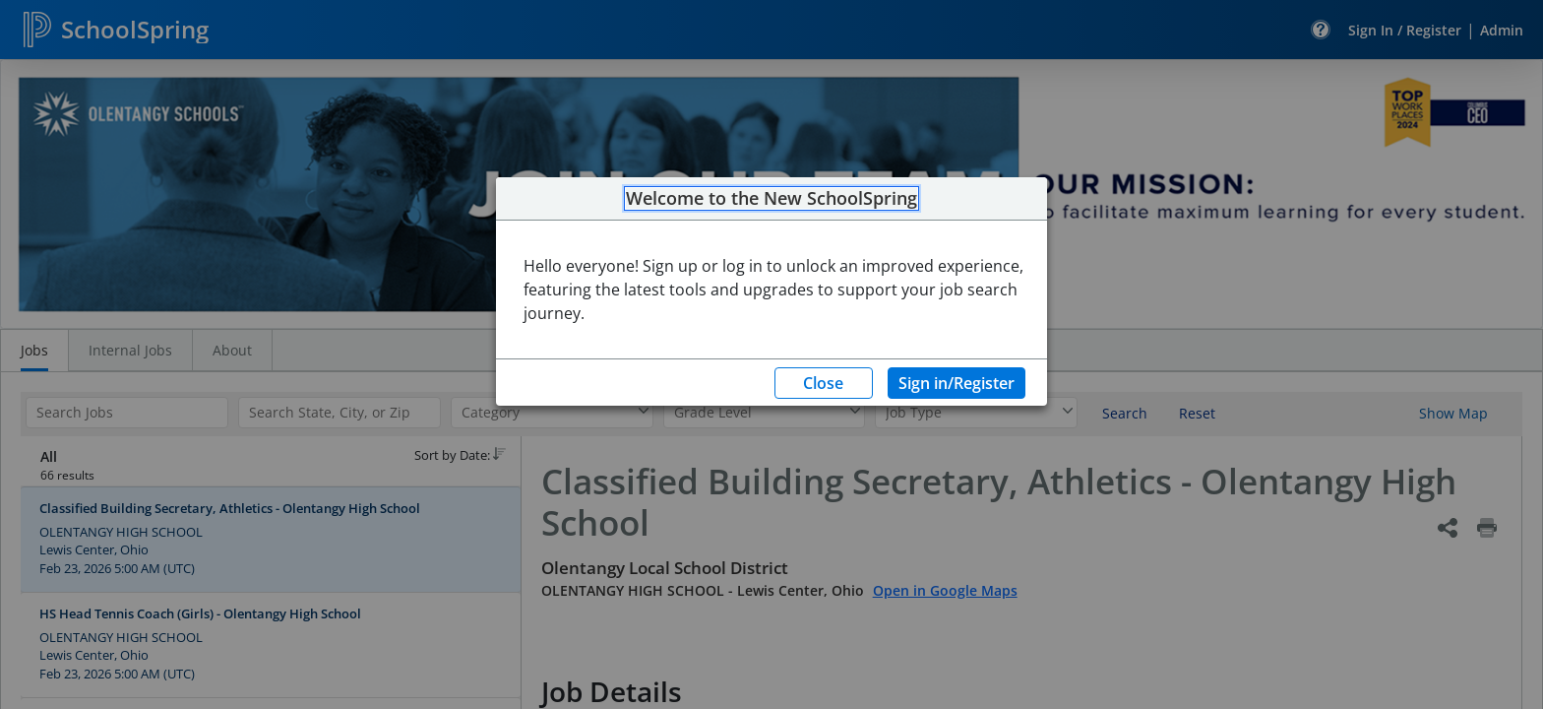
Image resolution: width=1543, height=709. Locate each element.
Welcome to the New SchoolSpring (771, 199)
